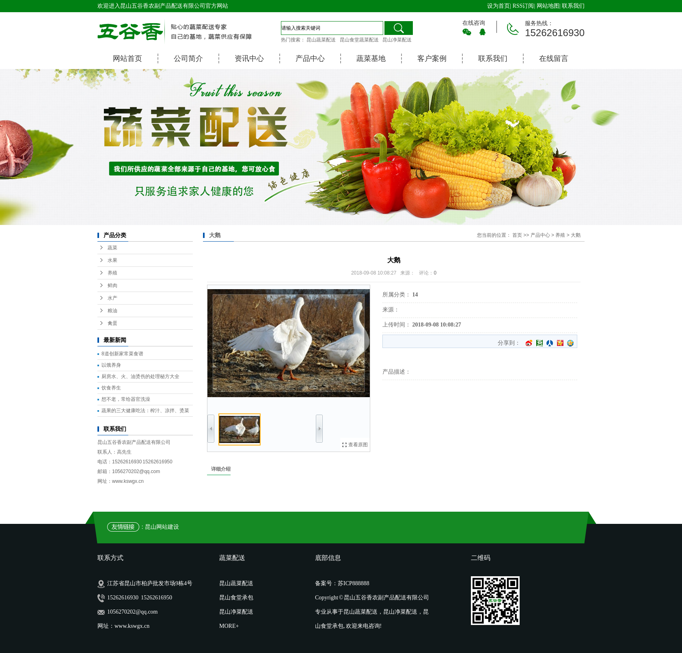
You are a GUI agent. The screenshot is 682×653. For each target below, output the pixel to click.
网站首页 (127, 58)
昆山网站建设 (162, 527)
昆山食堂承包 (236, 598)
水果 (112, 260)
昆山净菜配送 (397, 40)
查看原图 (358, 445)
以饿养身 (111, 365)
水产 (112, 298)
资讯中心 (249, 58)
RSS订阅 (523, 6)
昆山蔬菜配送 (321, 40)
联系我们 (573, 6)
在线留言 (553, 58)
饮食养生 (111, 388)
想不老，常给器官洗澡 (125, 399)
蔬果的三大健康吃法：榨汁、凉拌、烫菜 (145, 410)
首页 (517, 235)
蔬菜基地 (371, 58)
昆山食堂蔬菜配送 (359, 40)
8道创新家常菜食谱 (122, 354)
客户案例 (432, 58)
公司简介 (188, 58)
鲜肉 (112, 285)
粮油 (112, 311)
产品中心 (310, 58)
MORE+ (229, 626)
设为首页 (498, 6)
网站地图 (548, 6)
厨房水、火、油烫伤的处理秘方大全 (140, 376)
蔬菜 (112, 248)
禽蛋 (112, 323)
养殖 (112, 273)
